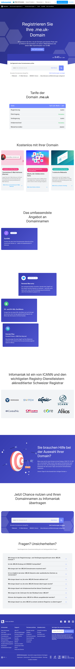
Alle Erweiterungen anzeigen (57, 73)
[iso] (64, 657)
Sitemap (45, 657)
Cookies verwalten (32, 659)
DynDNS (43, 6)
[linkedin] (69, 621)
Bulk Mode (54, 68)
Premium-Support (19, 634)
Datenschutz (27, 657)
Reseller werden (30, 630)
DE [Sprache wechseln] (5, 657)
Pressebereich (4, 636)
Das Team (3, 632)
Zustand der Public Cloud (19, 646)
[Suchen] (55, 2)
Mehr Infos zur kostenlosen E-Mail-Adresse (13, 185)
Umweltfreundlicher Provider (42, 631)
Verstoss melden (19, 643)
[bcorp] (50, 657)
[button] (37, 559)
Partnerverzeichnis (31, 636)
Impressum (4, 645)
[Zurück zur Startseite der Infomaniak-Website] (6, 2)
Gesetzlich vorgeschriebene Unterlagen (37, 655)
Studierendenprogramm (7, 643)
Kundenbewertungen (6, 647)
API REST (17, 640)
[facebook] (61, 621)
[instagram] (73, 621)
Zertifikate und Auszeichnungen (41, 635)
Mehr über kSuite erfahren (37, 187)
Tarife (38, 6)
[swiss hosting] (70, 657)
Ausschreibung (30, 638)
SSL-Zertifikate (50, 6)
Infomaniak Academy (29, 641)
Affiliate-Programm (29, 633)
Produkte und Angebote (7, 641)
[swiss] (59, 657)
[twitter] (65, 621)
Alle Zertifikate (4, 640)
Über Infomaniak (5, 630)
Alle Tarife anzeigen (37, 49)
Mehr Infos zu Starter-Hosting (62, 186)
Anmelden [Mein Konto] (71, 2)
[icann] (55, 657)
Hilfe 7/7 (16, 630)
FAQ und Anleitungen (20, 632)
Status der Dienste (19, 649)
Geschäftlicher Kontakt (18, 637)
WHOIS (16, 641)
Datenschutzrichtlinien (36, 657)
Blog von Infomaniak (6, 638)
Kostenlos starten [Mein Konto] (62, 2)
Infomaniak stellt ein (6, 634)
